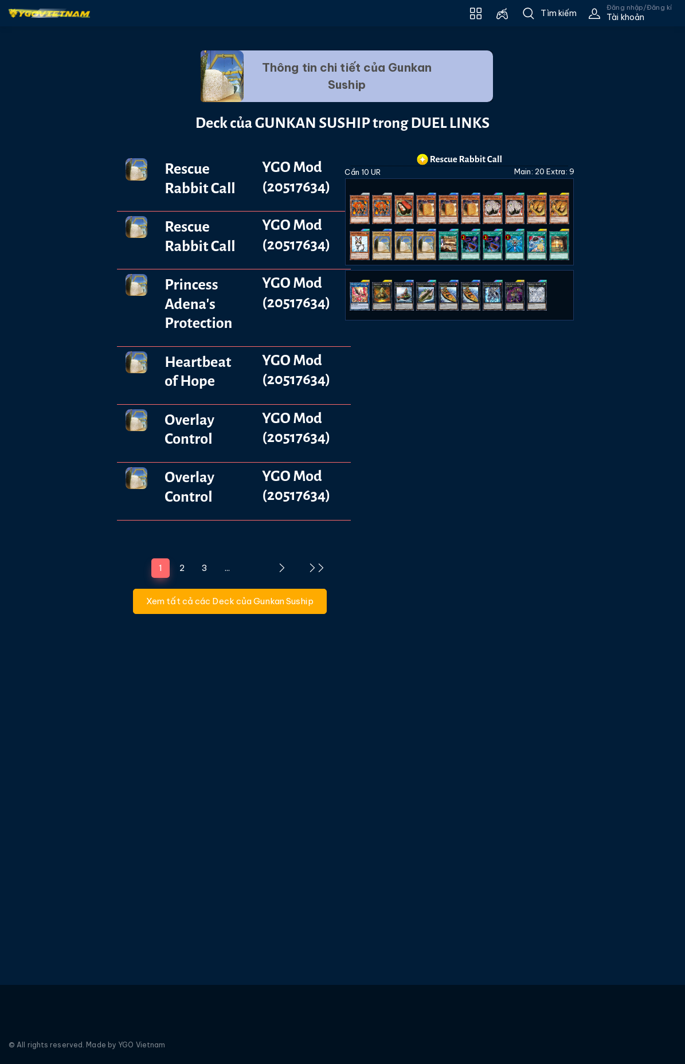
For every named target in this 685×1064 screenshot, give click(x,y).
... (227, 567)
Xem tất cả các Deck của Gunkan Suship (230, 601)
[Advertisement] (50, 260)
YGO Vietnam (141, 1044)
